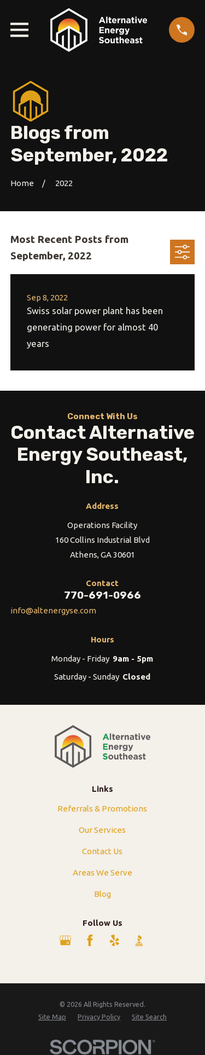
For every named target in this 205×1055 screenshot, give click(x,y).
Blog (102, 894)
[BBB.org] (139, 940)
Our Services (102, 829)
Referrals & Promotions (102, 808)
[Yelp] (114, 940)
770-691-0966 (102, 595)
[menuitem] (52, 1017)
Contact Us (102, 851)
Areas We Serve (102, 872)
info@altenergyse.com (53, 610)
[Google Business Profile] (65, 940)
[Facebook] (90, 940)
